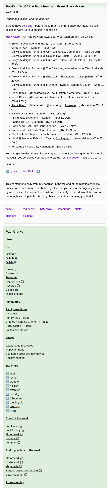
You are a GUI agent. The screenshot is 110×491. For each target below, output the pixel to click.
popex (9, 208)
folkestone (16, 398)
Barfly (44, 43)
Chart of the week (17, 418)
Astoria (34, 117)
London (57, 43)
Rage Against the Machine (22, 470)
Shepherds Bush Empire (43, 134)
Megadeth (12, 466)
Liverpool (70, 105)
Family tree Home (16, 309)
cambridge (63, 208)
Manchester (57, 97)
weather (15, 381)
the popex (73, 157)
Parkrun (10, 273)
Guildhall (51, 76)
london (14, 377)
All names (12, 313)
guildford (11, 215)
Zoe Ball (28, 171)
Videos (10, 289)
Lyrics (13, 171)
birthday (15, 394)
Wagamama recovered (19, 345)
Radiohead (18, 125)
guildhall (28, 215)
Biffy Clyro (13, 36)
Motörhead (12, 458)
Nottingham (47, 146)
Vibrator (10, 438)
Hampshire (86, 76)
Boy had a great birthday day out (25, 353)
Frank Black (18, 92)
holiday (14, 385)
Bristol (66, 55)
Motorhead (12, 434)
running (14, 402)
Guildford (51, 60)
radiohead (29, 208)
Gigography (13, 281)
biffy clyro (46, 208)
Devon (86, 84)
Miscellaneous (14, 293)
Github (10, 258)
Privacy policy (15, 482)
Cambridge (73, 51)
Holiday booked (15, 357)
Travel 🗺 (11, 277)
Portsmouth (68, 76)
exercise (15, 389)
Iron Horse (12, 426)
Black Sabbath (14, 474)
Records (11, 285)
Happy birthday (15, 349)
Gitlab (9, 262)
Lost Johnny (13, 430)
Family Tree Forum (17, 317)
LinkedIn (11, 254)
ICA (24, 47)
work (13, 373)
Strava (9, 269)
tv (11, 410)
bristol (78, 208)
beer (12, 406)
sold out (27, 25)
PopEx (10, 6)
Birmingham (63, 138)
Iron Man (11, 442)
